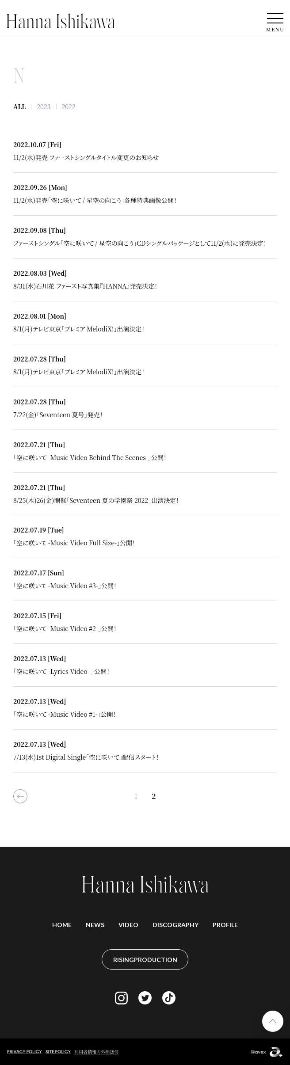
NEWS (95, 924)
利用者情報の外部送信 (96, 1051)
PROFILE (225, 924)
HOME (62, 924)
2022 (69, 106)
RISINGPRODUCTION (145, 959)
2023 (43, 106)
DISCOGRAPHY (175, 924)
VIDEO (128, 924)
